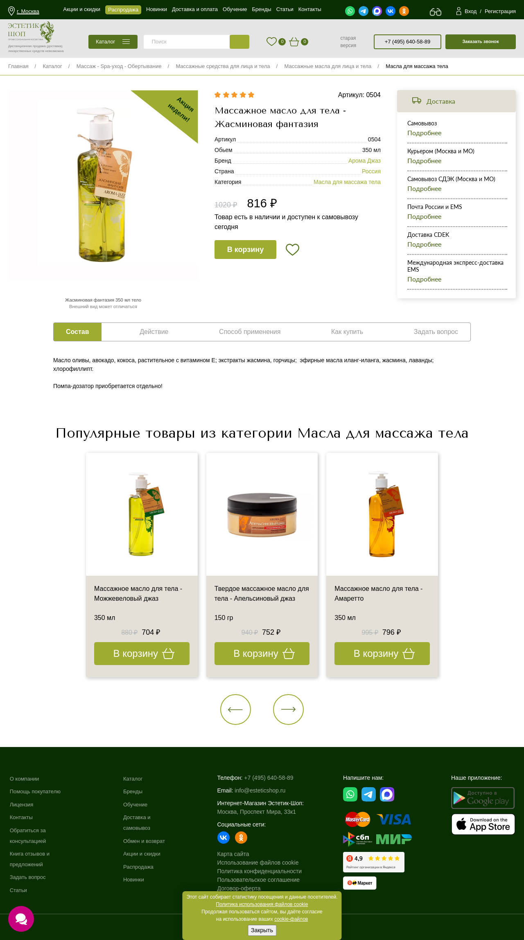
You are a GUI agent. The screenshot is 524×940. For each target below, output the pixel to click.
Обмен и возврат (149, 841)
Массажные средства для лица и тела (223, 66)
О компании (25, 778)
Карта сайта (238, 854)
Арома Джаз (364, 160)
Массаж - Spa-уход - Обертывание (119, 66)
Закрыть (262, 930)
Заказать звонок (480, 41)
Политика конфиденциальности (264, 871)
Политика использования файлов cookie (262, 904)
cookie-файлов (291, 919)
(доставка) (55, 46)
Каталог (52, 66)
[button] (235, 709)
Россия (371, 171)
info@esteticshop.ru (265, 790)
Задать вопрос (29, 877)
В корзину (245, 249)
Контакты (22, 817)
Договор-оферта (244, 888)
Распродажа (142, 866)
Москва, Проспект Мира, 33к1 (261, 811)
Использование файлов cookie (263, 862)
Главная (18, 66)
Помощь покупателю (37, 791)
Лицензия (22, 804)
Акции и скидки (146, 853)
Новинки (137, 879)
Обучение (139, 804)
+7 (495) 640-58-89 (408, 42)
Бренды (136, 791)
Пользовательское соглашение (263, 879)
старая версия (348, 41)
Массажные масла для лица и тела (327, 66)
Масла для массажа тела (417, 66)
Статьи (19, 890)
